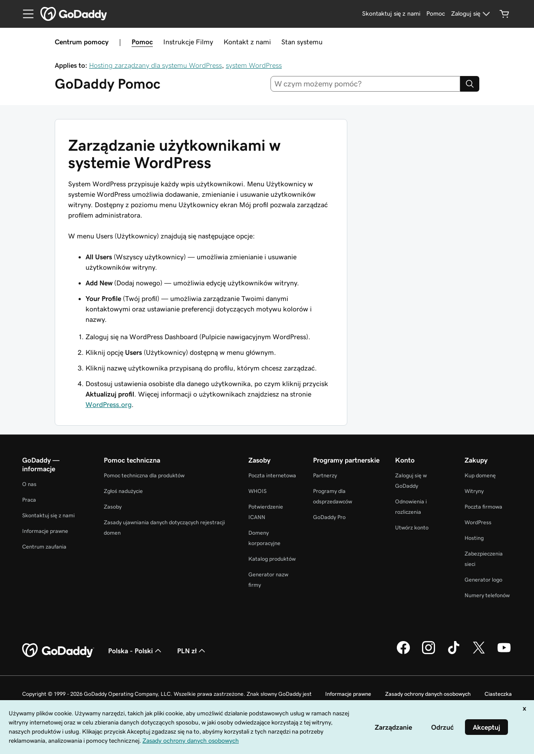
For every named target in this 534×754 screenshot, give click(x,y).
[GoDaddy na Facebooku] (403, 652)
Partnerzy (325, 475)
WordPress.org (109, 404)
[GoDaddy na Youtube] (504, 652)
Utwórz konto (412, 527)
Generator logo (483, 579)
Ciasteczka (498, 694)
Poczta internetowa (272, 475)
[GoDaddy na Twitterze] (479, 652)
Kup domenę (480, 475)
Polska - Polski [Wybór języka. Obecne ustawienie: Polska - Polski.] (135, 650)
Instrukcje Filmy (188, 41)
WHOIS (257, 491)
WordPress (478, 522)
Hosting (474, 538)
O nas (29, 484)
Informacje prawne (45, 531)
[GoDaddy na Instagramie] (428, 652)
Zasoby (113, 506)
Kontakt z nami (247, 41)
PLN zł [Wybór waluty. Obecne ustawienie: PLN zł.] (192, 650)
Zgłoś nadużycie (123, 491)
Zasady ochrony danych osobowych (428, 694)
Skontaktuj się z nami (48, 515)
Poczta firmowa (483, 506)
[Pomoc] (435, 14)
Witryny (474, 491)
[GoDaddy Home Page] (58, 650)
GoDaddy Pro (329, 517)
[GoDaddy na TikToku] (453, 652)
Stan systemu (302, 41)
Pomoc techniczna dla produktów (144, 475)
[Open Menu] (24, 13)
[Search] (469, 84)
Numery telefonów (487, 595)
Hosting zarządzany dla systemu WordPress (155, 65)
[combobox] (365, 84)
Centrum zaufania (44, 546)
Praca (29, 500)
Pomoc (142, 41)
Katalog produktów (272, 559)
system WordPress (254, 65)
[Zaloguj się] (471, 14)
